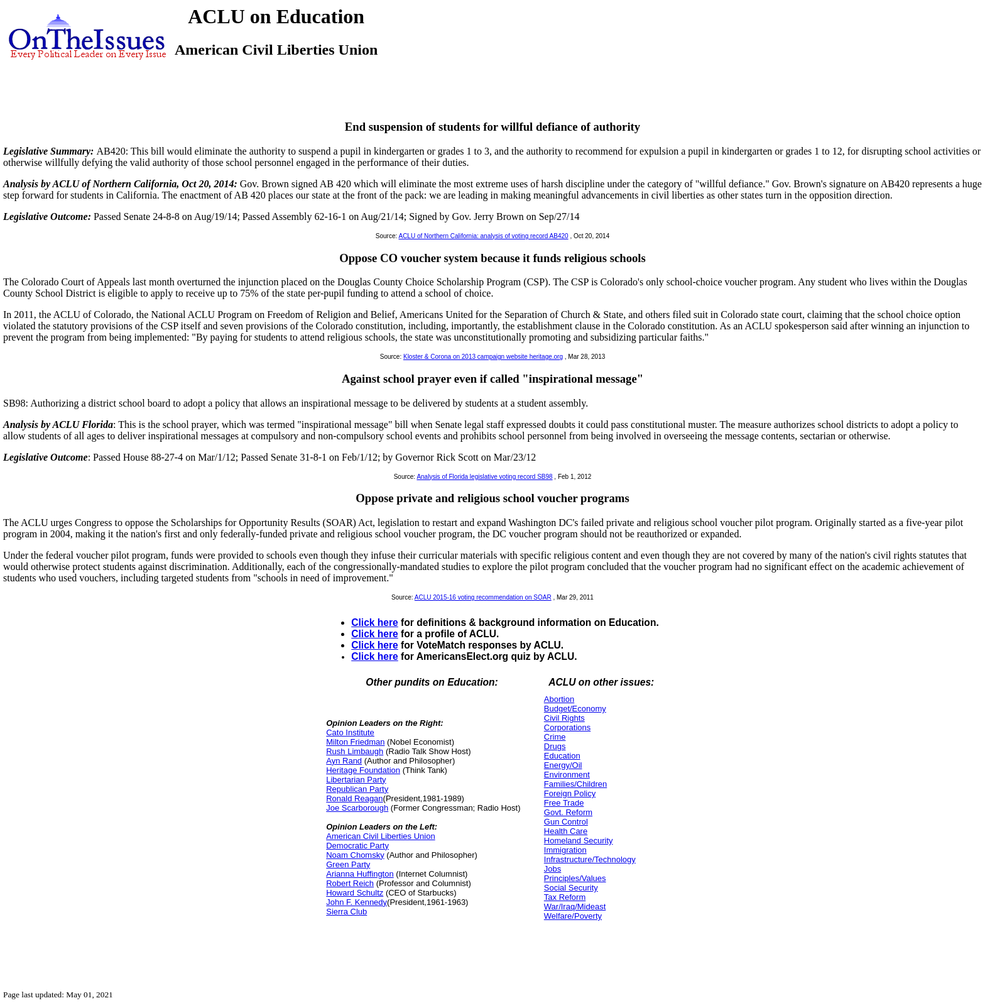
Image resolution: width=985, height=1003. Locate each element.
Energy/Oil (563, 765)
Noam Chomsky (355, 855)
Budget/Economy (575, 708)
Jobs (552, 869)
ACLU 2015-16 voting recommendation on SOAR (483, 597)
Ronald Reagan (354, 798)
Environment (567, 774)
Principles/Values (575, 878)
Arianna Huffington (359, 874)
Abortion (559, 699)
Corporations (567, 727)
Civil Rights (564, 718)
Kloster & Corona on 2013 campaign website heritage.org (483, 356)
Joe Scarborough (357, 808)
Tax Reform (564, 897)
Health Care (565, 831)
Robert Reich (350, 883)
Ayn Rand (344, 760)
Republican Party (357, 789)
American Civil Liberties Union (380, 836)
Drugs (555, 746)
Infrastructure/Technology (590, 859)
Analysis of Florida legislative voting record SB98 (484, 476)
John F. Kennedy (356, 902)
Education (562, 755)
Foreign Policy (570, 793)
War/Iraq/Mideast (575, 906)
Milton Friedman (355, 742)
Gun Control (566, 821)
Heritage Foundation (363, 770)
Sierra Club (346, 911)
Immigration (565, 850)
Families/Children (575, 784)
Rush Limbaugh (354, 751)
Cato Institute (350, 732)
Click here (374, 622)
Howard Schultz (354, 892)
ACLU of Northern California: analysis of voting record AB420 (483, 236)
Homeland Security (578, 840)
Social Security (571, 887)
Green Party (348, 864)
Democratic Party (357, 845)
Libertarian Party (356, 779)
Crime (555, 737)
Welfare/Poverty (573, 916)
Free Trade (564, 803)
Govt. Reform (568, 812)
